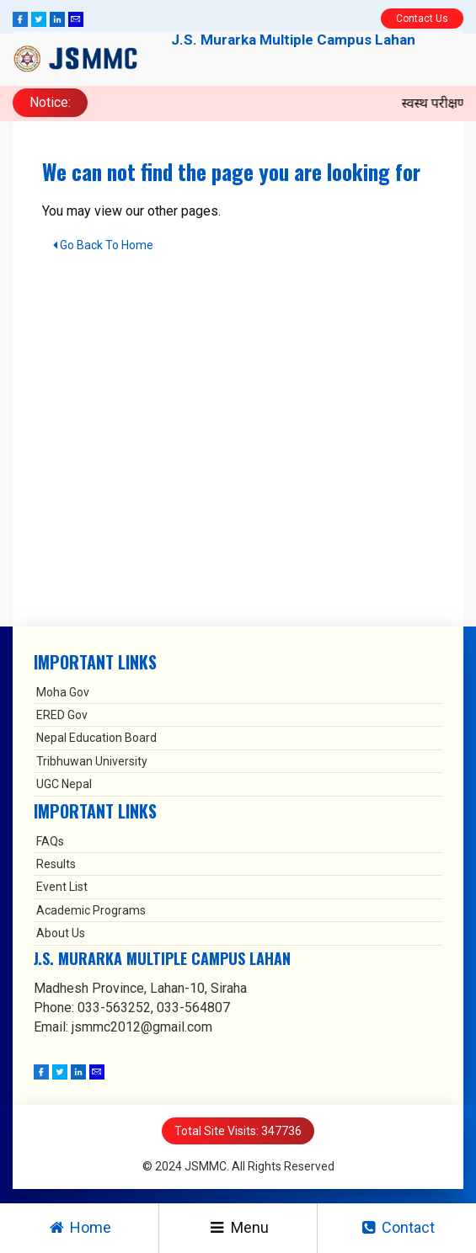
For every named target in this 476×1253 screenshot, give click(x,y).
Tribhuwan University (91, 761)
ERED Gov (62, 715)
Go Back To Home (103, 245)
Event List (62, 886)
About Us (60, 933)
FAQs (50, 841)
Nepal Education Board (96, 737)
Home (79, 1227)
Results (56, 864)
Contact (397, 1227)
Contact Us (422, 18)
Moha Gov (62, 692)
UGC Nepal (64, 784)
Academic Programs (91, 910)
